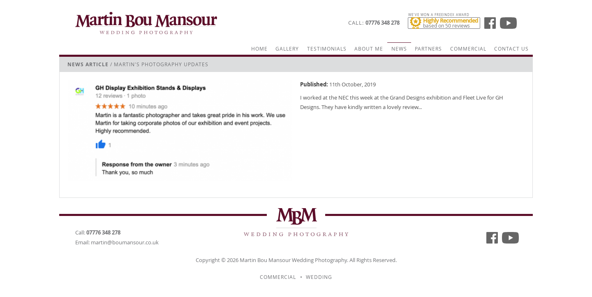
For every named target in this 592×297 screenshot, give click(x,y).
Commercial (468, 49)
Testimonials (327, 49)
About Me (368, 49)
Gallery (287, 49)
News (399, 49)
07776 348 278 (382, 22)
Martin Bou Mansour (265, 260)
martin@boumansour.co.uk (125, 242)
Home (259, 49)
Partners (428, 49)
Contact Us (511, 49)
